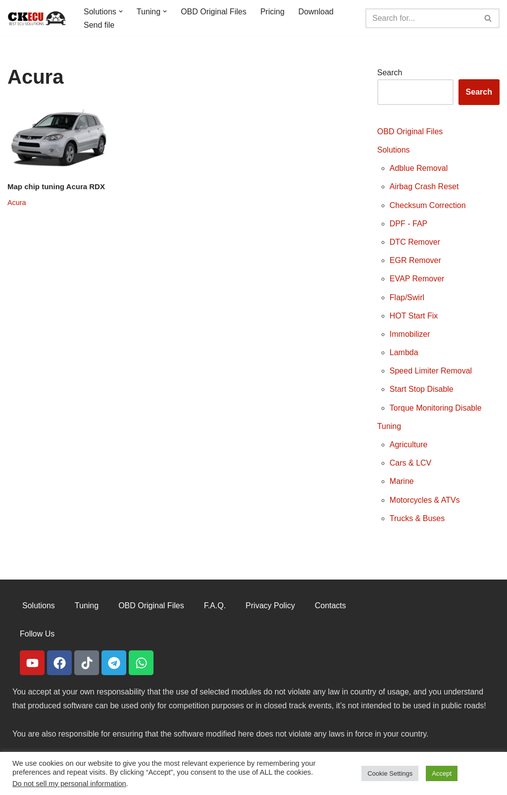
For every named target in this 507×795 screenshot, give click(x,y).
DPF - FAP (408, 223)
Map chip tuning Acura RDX (56, 186)
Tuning (389, 426)
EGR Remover (415, 260)
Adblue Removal (419, 168)
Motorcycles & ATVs (425, 500)
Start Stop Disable (422, 389)
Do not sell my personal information (69, 784)
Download (316, 11)
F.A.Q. (215, 605)
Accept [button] (442, 773)
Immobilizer (410, 334)
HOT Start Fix (414, 316)
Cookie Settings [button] (389, 773)
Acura (16, 203)
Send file (99, 25)
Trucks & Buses (417, 518)
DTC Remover (415, 242)
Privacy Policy (270, 605)
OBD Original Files (213, 11)
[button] (121, 11)
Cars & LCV (410, 463)
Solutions (393, 150)
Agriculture (408, 444)
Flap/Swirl (407, 297)
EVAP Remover (417, 278)
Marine (402, 481)
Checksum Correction (428, 205)
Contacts (330, 605)
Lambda (404, 352)
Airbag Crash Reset (424, 186)
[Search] (421, 18)
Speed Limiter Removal (431, 371)
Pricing (272, 11)
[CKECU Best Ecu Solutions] (37, 18)
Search (390, 72)
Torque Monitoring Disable (436, 408)
